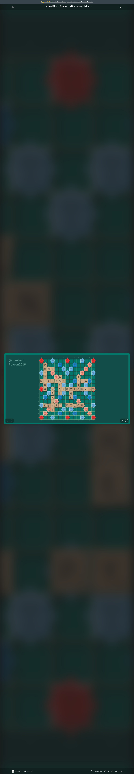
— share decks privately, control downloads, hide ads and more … (67, 2)
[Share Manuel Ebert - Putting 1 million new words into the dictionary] (112, 771)
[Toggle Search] (120, 6)
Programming (96, 771)
